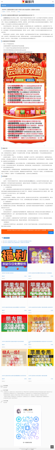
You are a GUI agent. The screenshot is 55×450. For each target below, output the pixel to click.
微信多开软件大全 (19, 391)
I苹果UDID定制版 (24, 395)
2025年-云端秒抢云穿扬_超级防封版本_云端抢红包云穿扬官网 (16, 242)
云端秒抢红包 (6, 17)
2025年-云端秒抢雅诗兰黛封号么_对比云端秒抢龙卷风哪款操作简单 (17, 241)
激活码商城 (31, 391)
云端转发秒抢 (6, 393)
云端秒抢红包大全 (26, 396)
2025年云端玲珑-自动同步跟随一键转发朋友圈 (37, 375)
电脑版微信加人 (46, 396)
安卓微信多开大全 (29, 393)
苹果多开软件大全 (45, 393)
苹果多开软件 (26, 391)
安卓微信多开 (19, 396)
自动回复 (11, 163)
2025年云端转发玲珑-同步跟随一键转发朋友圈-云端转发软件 (40, 307)
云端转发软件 (37, 395)
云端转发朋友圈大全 (21, 393)
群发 (31, 181)
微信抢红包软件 (43, 391)
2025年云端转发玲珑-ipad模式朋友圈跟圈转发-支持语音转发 (14, 375)
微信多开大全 (49, 391)
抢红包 (13, 22)
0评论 (19, 11)
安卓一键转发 (31, 395)
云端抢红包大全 (12, 391)
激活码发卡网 (37, 391)
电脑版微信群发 (39, 396)
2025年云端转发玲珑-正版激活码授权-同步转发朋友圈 (13, 341)
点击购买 (51, 232)
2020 (26, 449)
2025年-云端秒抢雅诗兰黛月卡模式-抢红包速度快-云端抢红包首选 (21, 9)
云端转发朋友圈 (6, 395)
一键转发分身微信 (7, 396)
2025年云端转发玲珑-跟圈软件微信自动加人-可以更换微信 (40, 273)
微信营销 (5, 387)
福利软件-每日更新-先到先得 (7, 273)
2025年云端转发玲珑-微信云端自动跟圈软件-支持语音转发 (13, 307)
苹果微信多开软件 (43, 395)
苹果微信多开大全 (13, 393)
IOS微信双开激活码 (37, 393)
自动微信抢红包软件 (7, 398)
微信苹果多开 (14, 398)
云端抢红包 (12, 395)
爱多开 (4, 11)
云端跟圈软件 (33, 396)
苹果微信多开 (14, 396)
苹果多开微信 (18, 395)
